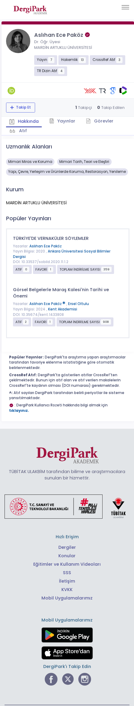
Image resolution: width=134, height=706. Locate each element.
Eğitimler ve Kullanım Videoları (67, 564)
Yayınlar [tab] (62, 121)
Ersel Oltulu (78, 303)
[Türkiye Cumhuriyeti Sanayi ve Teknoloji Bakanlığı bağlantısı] (69, 506)
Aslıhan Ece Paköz (45, 246)
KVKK (67, 590)
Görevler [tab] (99, 121)
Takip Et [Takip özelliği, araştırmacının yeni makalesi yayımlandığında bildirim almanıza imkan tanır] (23, 107)
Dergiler (67, 547)
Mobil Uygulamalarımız (67, 598)
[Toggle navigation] (125, 7)
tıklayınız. (19, 410)
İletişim (67, 581)
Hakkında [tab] (24, 121)
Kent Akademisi (62, 309)
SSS (67, 573)
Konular (67, 556)
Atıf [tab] (22, 131)
